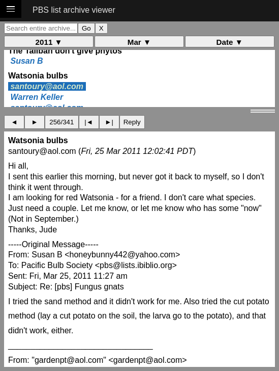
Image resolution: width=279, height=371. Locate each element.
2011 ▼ (49, 42)
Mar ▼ (139, 42)
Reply (132, 122)
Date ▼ (229, 42)
